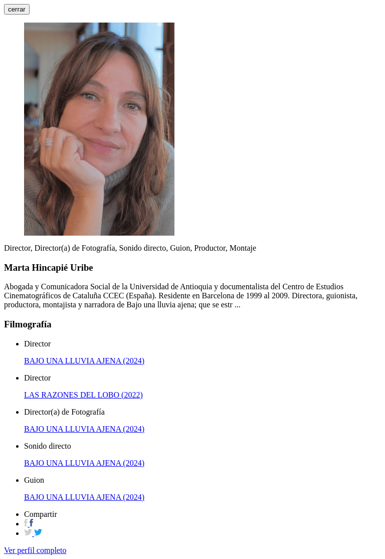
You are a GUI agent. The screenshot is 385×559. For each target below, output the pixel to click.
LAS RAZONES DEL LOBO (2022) (83, 395)
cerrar (17, 9)
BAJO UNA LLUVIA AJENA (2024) (84, 360)
